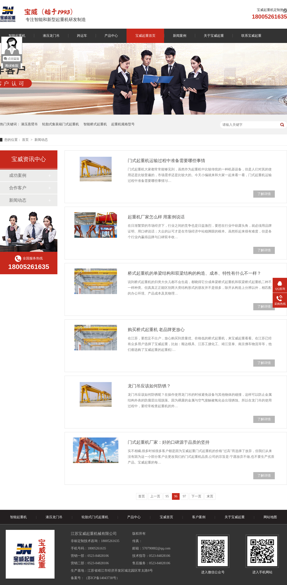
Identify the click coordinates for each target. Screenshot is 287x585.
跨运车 (82, 35)
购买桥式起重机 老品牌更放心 (156, 329)
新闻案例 (179, 35)
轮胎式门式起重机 (95, 517)
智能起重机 (18, 517)
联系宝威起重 (251, 35)
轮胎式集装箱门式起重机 (60, 124)
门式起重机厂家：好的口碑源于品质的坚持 (169, 442)
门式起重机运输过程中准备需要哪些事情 (166, 160)
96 (175, 496)
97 (184, 496)
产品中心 (111, 35)
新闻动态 (41, 140)
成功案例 (17, 175)
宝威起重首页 (145, 35)
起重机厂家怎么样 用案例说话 (156, 217)
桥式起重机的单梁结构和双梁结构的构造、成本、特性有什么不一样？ (194, 273)
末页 (210, 496)
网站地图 (270, 517)
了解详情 (264, 194)
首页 (26, 140)
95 (167, 496)
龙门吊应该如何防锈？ (149, 386)
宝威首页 (166, 517)
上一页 (155, 496)
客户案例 (198, 517)
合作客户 (17, 187)
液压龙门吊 (51, 35)
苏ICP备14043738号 (102, 578)
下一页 (196, 496)
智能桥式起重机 (95, 124)
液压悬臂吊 (29, 124)
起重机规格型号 (123, 124)
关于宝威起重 (214, 35)
